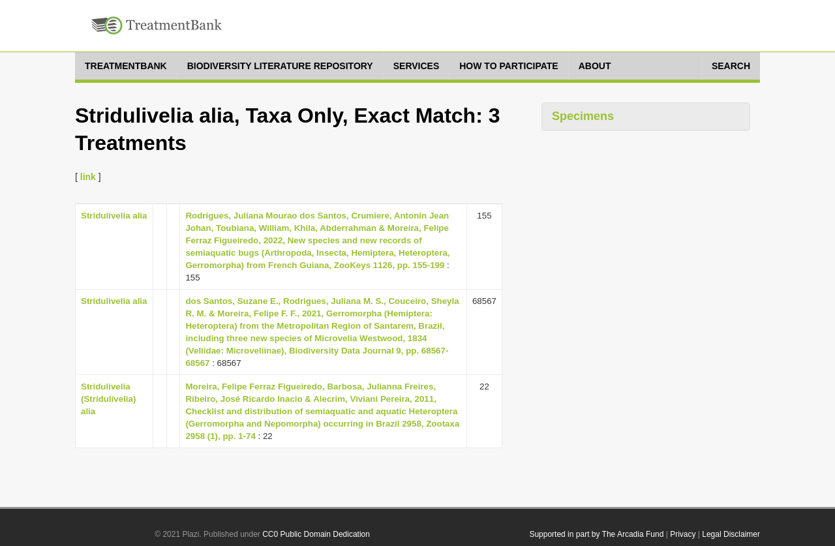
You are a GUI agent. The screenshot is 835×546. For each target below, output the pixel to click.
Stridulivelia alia (114, 215)
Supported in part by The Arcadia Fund (596, 534)
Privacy (682, 534)
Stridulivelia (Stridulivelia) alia (108, 399)
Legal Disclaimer (731, 534)
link (88, 177)
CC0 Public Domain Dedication (316, 534)
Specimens (583, 116)
